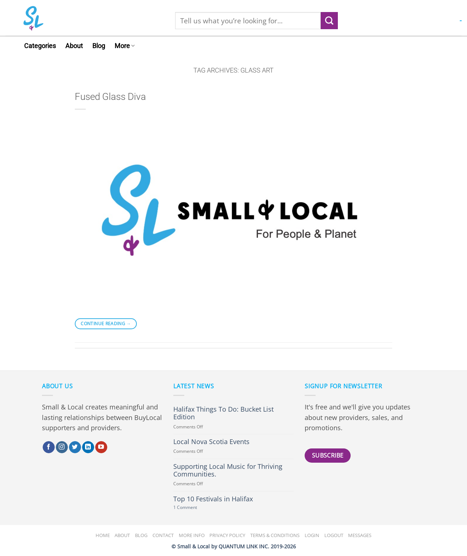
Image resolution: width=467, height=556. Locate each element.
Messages (359, 535)
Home (103, 535)
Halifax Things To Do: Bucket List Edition (223, 413)
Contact (163, 535)
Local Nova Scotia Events (211, 442)
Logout (333, 535)
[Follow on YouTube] (101, 447)
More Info (192, 535)
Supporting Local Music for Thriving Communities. (227, 470)
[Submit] (329, 20)
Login (312, 535)
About (74, 46)
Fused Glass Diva (110, 96)
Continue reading (106, 323)
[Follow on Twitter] (75, 447)
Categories (40, 46)
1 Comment (193, 507)
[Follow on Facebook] (49, 447)
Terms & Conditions (275, 535)
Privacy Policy (227, 535)
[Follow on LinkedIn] (88, 447)
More (125, 46)
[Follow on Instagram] (62, 447)
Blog (98, 46)
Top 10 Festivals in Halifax (213, 499)
